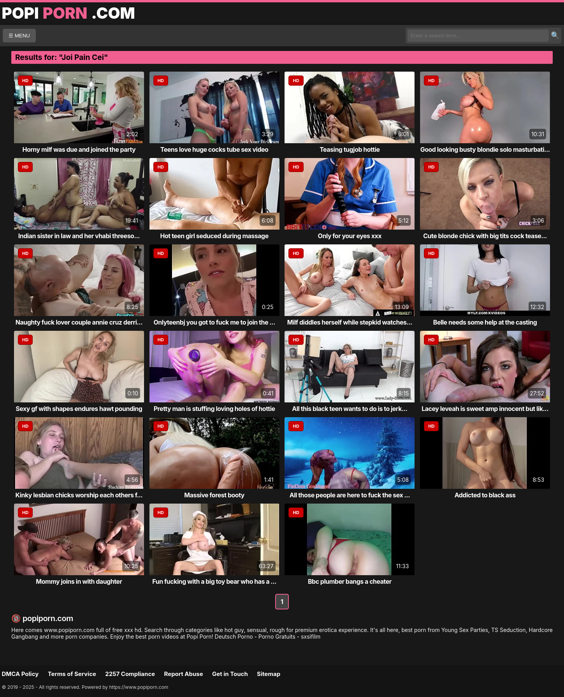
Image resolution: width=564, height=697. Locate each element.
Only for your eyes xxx (350, 236)
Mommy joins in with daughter (79, 581)
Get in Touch (230, 674)
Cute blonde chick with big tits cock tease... (485, 236)
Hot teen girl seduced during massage (214, 236)
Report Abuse (183, 674)
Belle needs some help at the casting (485, 322)
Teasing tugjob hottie (350, 149)
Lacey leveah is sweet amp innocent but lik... (485, 409)
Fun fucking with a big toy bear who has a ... (214, 581)
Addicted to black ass (485, 495)
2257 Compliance (130, 674)
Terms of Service (72, 674)
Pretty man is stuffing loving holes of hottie (214, 409)
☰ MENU (19, 36)
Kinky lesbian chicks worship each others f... (79, 495)
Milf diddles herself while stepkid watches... (349, 322)
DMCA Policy (20, 674)
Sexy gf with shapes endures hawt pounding (79, 409)
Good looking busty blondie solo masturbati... (485, 149)
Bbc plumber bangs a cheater (350, 581)
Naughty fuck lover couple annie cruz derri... (79, 322)
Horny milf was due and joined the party (78, 149)
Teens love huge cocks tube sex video (214, 149)
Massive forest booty (214, 495)
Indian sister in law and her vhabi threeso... (79, 236)
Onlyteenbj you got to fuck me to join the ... (214, 322)
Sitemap (268, 674)
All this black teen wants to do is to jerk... (349, 409)
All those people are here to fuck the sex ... (350, 495)
